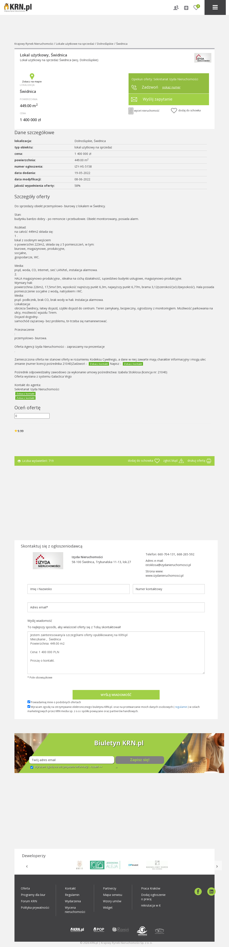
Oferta (25, 888)
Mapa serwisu (112, 895)
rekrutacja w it (151, 905)
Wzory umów (112, 901)
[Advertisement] (114, 502)
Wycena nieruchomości (75, 909)
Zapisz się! (139, 759)
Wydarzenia (73, 901)
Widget (108, 907)
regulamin (181, 706)
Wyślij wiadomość (116, 695)
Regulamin (72, 895)
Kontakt (70, 888)
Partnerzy (109, 888)
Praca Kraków (150, 888)
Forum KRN (29, 901)
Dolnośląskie (105, 44)
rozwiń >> (96, 767)
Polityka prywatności (35, 907)
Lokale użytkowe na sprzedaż (75, 44)
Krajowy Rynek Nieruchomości (33, 44)
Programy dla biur (33, 895)
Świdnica (121, 44)
